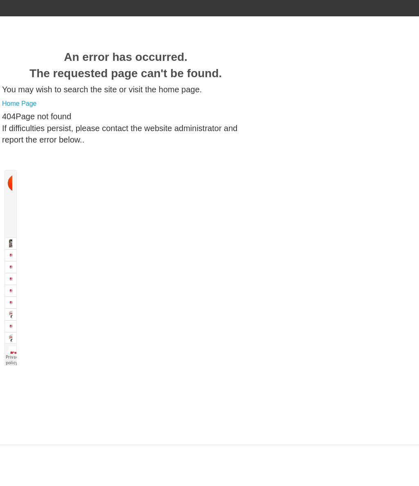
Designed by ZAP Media (209, 449)
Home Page (19, 103)
